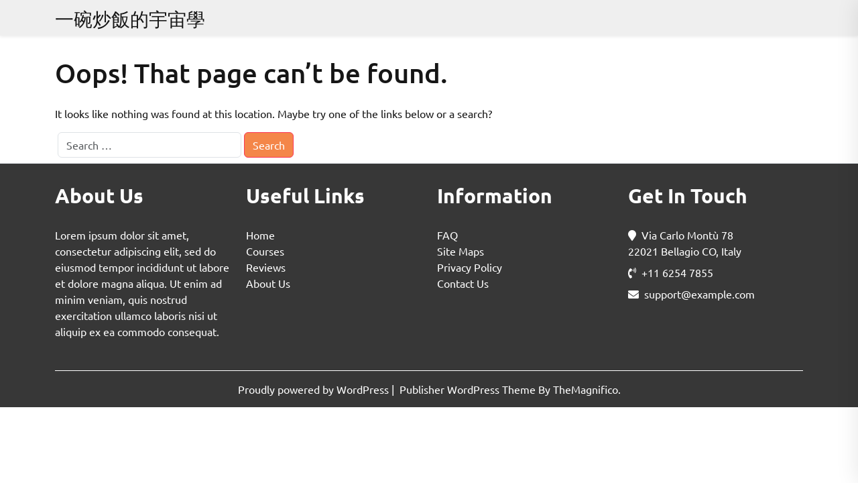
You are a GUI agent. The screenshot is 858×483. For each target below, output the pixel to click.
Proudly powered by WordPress (314, 389)
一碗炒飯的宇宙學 (130, 19)
